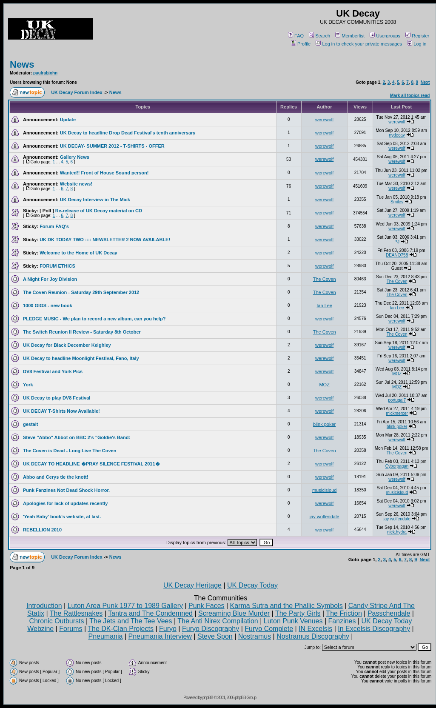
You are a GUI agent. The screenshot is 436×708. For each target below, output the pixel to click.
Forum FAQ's (54, 226)
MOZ (397, 373)
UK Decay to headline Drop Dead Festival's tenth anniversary (128, 132)
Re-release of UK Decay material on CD (98, 210)
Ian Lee (324, 305)
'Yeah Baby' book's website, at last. (62, 516)
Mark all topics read (410, 95)
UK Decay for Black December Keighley (67, 345)
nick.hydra (397, 532)
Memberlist (350, 35)
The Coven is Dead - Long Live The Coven (69, 450)
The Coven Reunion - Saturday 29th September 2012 (81, 292)
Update (68, 119)
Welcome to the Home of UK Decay (78, 252)
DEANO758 (397, 255)
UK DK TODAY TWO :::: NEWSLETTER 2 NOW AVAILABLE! (105, 239)
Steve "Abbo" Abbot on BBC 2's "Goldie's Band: (76, 437)
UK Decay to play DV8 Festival (56, 397)
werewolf (324, 119)
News (22, 64)
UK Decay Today (252, 585)
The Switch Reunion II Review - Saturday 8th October (82, 331)
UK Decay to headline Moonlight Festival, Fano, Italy (81, 358)
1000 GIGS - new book (47, 305)
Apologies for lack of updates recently (65, 503)
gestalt (30, 424)
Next (425, 82)
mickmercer (397, 413)
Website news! (76, 183)
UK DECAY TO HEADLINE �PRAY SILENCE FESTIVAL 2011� (91, 463)
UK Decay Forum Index (76, 92)
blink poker (324, 424)
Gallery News (74, 157)
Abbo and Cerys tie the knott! (55, 477)
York (28, 384)
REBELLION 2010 (42, 529)
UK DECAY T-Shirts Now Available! (61, 411)
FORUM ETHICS (57, 265)
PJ (396, 242)
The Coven (324, 279)
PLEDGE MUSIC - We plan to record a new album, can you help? (94, 318)
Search (319, 35)
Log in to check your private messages (359, 43)
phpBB (207, 697)
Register (417, 35)
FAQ (296, 35)
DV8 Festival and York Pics (53, 371)
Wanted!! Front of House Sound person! (104, 172)
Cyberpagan (396, 466)
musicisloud (324, 490)
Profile (301, 43)
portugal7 (397, 400)
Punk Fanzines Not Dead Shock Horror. (66, 490)
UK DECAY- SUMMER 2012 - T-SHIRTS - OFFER (112, 145)
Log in (416, 43)
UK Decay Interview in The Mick (95, 199)
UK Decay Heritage (192, 585)
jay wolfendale (324, 516)
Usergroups (385, 35)
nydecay (397, 135)
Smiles (396, 202)
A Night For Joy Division (50, 279)
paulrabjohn (45, 73)
